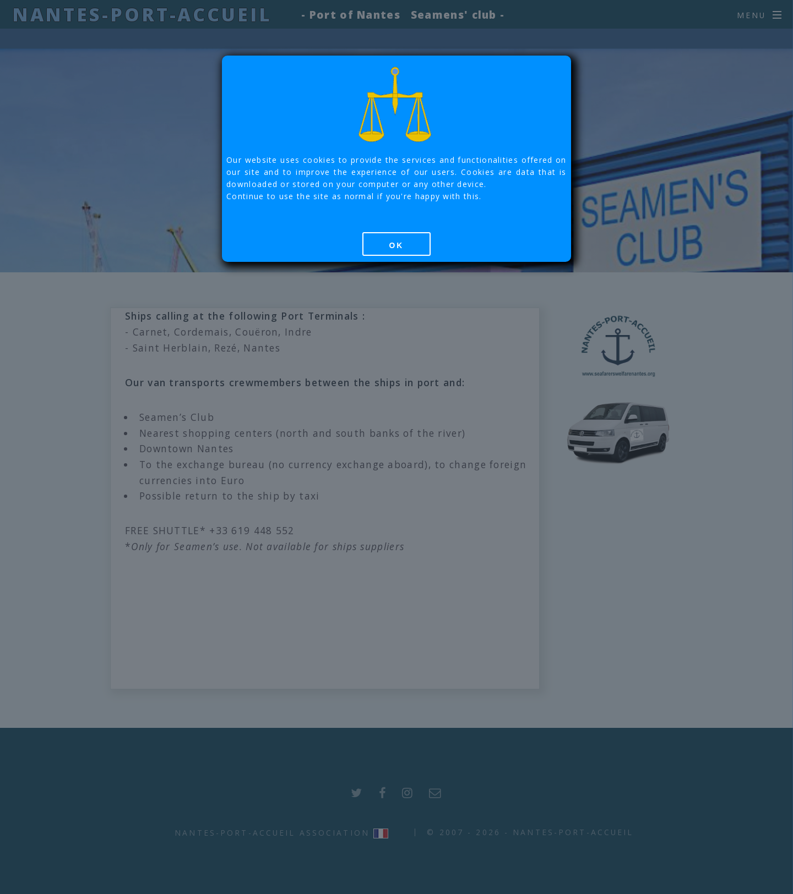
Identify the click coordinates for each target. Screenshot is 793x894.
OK (396, 245)
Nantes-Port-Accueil (142, 14)
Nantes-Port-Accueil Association (272, 832)
